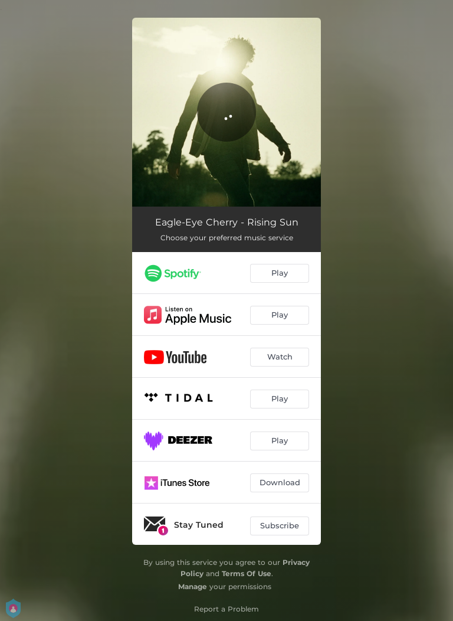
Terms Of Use (246, 573)
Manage (192, 586)
